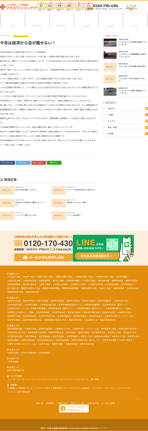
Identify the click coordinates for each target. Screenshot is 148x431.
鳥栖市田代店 (71, 332)
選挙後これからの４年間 (76, 202)
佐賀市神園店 (72, 324)
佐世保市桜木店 (58, 300)
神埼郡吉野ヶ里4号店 (37, 320)
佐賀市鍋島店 (44, 324)
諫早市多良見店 (57, 288)
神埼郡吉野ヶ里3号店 (16, 320)
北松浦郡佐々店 (91, 308)
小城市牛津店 (43, 332)
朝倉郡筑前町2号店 (15, 280)
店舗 (13, 16)
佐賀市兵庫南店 (62, 328)
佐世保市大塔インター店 (17, 296)
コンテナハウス (123, 376)
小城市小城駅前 (125, 328)
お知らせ (128, 108)
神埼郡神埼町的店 (56, 320)
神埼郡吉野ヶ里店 (108, 316)
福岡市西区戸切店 (89, 276)
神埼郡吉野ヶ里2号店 (128, 316)
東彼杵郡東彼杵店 (107, 308)
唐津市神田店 (83, 320)
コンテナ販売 (86, 16)
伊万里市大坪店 (130, 320)
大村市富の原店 (30, 292)
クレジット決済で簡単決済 (18, 379)
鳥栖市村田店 (57, 332)
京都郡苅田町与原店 (64, 264)
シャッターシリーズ (15, 367)
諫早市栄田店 (42, 288)
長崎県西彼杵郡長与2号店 (55, 308)
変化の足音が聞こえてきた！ (26, 189)
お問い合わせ (93, 391)
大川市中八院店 (14, 264)
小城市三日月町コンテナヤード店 (21, 332)
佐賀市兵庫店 (13, 328)
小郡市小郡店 (44, 272)
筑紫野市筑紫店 (14, 272)
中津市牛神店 (13, 340)
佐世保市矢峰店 (42, 300)
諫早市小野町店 (88, 288)
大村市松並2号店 (14, 292)
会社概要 (11, 376)
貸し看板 (95, 367)
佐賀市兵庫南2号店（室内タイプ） (86, 328)
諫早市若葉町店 (104, 288)
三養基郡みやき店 (62, 316)
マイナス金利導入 (74, 215)
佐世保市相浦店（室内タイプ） (90, 296)
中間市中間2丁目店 (45, 264)
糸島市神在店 (132, 276)
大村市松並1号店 (121, 288)
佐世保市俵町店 (64, 304)
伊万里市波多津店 (14, 324)
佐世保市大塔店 (124, 300)
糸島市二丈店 (104, 276)
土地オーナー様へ (62, 16)
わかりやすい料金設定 (79, 376)
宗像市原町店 (44, 268)
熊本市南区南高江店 (15, 358)
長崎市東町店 (28, 288)
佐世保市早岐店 (29, 304)
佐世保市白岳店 (95, 304)
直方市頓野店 (127, 272)
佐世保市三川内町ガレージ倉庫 (20, 300)
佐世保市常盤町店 (92, 292)
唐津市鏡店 (70, 320)
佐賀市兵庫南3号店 (45, 328)
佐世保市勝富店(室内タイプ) (70, 292)
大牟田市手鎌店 (112, 272)
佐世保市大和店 (108, 300)
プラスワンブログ (42, 376)
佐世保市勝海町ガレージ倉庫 (118, 296)
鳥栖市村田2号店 (87, 332)
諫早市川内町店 (73, 288)
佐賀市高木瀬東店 (101, 324)
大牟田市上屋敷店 (60, 272)
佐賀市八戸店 (86, 324)
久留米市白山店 (29, 268)
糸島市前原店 (118, 276)
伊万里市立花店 (98, 320)
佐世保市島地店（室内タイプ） (61, 296)
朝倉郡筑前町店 (32, 280)
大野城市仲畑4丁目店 (105, 264)
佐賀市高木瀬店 (109, 328)
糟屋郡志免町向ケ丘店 (30, 276)
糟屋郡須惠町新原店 (70, 276)
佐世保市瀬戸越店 (38, 296)
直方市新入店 (13, 276)
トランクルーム (82, 367)
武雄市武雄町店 (45, 316)
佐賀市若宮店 (58, 324)
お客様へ (111, 16)
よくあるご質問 (108, 391)
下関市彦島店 (13, 349)
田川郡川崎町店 (29, 272)
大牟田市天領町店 (95, 272)
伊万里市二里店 (114, 320)
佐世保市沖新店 (14, 308)
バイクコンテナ (66, 367)
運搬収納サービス (60, 376)
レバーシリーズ (33, 367)
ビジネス (128, 121)
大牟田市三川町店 (77, 272)
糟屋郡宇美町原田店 (51, 276)
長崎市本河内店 (14, 288)
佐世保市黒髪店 (79, 304)
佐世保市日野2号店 (91, 300)
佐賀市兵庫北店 (27, 328)
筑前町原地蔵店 (73, 268)
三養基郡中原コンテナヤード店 (85, 316)
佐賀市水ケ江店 (118, 324)
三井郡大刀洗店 (88, 268)
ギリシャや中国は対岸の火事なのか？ (81, 189)
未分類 (128, 133)
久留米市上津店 (14, 268)
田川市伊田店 (121, 264)
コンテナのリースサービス (103, 376)
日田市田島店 (44, 340)
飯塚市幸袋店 (103, 268)
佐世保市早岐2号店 (47, 304)
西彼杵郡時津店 (75, 308)
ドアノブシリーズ (49, 367)
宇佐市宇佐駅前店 (28, 340)
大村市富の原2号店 (48, 292)
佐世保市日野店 (74, 300)
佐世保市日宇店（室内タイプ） (116, 292)
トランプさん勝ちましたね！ (26, 215)
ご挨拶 (128, 114)
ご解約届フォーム (25, 376)
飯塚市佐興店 (131, 268)
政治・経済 (21, 35)
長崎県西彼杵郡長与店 (32, 308)
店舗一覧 (39, 391)
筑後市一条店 (28, 264)
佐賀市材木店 (133, 324)
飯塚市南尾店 (117, 268)
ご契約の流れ (37, 16)
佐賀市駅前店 (30, 324)
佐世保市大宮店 (14, 304)
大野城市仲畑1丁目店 (84, 264)
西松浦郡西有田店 (14, 316)
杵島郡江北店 (30, 316)
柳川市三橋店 (58, 268)
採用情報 (135, 16)
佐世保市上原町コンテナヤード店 (119, 304)
